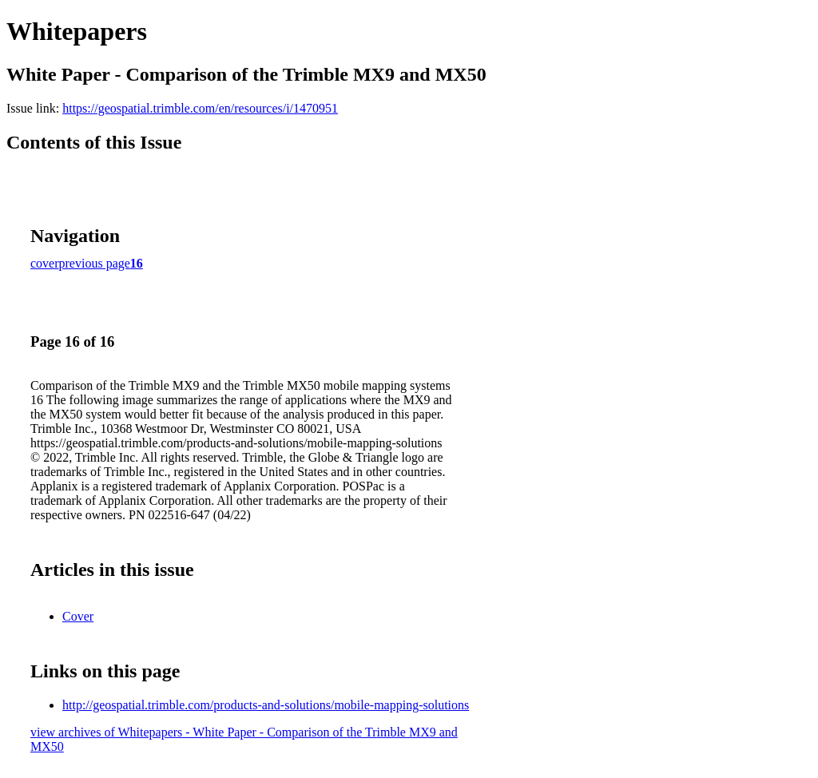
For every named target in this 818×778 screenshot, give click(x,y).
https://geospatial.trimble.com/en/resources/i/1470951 (200, 108)
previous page (94, 263)
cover (44, 263)
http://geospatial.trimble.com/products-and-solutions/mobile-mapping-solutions (265, 705)
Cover (77, 616)
